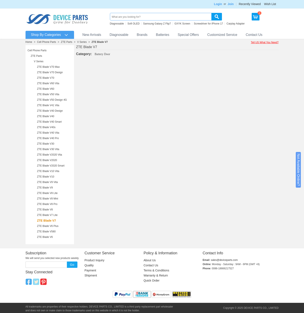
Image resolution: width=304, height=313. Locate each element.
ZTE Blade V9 (45, 187)
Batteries (162, 35)
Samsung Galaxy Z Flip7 (157, 23)
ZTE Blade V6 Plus (47, 226)
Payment (90, 270)
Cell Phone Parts (46, 42)
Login (218, 4)
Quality (89, 265)
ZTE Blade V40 (45, 116)
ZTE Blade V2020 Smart (51, 165)
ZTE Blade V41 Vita (48, 105)
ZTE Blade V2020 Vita (49, 154)
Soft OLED (133, 23)
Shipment (91, 275)
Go (72, 264)
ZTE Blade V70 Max (48, 66)
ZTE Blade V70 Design (50, 72)
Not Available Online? (298, 170)
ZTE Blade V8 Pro (47, 204)
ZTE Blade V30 (45, 143)
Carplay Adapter (236, 23)
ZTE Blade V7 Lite (47, 215)
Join (231, 4)
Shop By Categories (46, 35)
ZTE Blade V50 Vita (48, 94)
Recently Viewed (250, 4)
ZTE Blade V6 (45, 237)
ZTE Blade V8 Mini (47, 198)
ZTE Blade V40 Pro (48, 138)
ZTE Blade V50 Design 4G (52, 99)
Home (29, 42)
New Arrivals (91, 35)
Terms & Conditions (156, 270)
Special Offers (188, 35)
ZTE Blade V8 (45, 209)
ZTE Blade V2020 (47, 160)
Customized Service (222, 35)
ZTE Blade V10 (45, 176)
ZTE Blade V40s (46, 127)
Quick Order (151, 280)
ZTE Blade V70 (45, 77)
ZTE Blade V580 (46, 231)
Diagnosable (117, 23)
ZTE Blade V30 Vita (48, 149)
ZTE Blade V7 (100, 42)
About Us (150, 260)
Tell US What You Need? (264, 42)
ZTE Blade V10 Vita (48, 171)
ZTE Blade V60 (45, 88)
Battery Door (102, 54)
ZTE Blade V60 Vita (48, 83)
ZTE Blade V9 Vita (47, 182)
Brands (142, 35)
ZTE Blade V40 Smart (49, 121)
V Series (82, 42)
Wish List (270, 4)
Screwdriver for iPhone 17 (208, 23)
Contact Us (254, 35)
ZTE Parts (66, 42)
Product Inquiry (94, 260)
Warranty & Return (156, 275)
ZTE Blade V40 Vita (48, 132)
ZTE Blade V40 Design (50, 110)
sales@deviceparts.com (224, 260)
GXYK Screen (182, 23)
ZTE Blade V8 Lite (47, 193)
